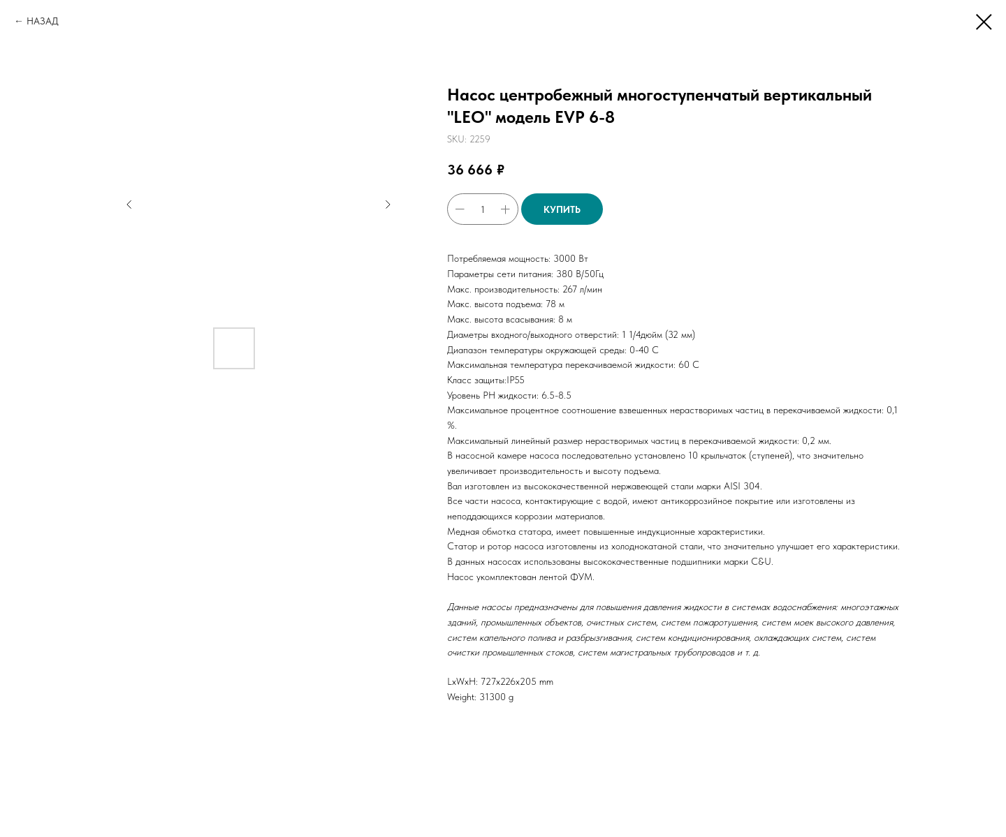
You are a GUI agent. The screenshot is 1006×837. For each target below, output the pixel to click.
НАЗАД (43, 21)
